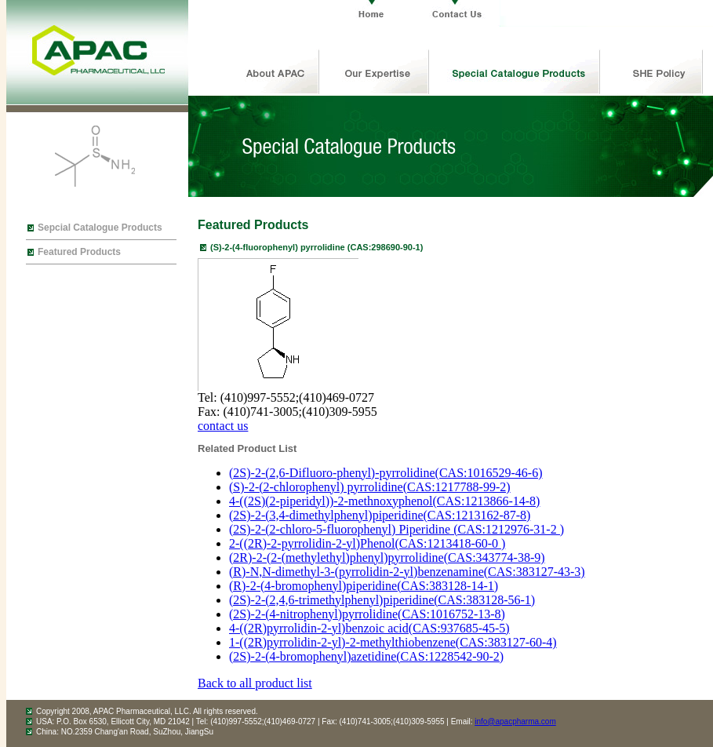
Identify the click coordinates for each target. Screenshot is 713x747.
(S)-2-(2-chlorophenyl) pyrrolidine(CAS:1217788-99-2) (370, 487)
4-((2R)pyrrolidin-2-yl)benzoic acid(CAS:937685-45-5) (369, 628)
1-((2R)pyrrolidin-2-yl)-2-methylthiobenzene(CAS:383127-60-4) (393, 642)
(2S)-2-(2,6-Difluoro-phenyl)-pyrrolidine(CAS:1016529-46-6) (385, 472)
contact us (223, 425)
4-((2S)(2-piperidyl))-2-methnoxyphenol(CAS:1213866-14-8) (384, 501)
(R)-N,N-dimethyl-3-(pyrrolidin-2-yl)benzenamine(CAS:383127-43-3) (407, 571)
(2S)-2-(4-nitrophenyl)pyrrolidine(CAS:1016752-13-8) (367, 614)
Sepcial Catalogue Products (100, 227)
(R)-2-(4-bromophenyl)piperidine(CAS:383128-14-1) (363, 585)
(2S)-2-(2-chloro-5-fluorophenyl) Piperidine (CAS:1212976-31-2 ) (396, 529)
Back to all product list (255, 683)
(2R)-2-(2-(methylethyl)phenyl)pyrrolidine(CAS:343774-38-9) (387, 557)
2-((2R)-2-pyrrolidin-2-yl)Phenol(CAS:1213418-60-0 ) (367, 543)
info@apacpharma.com (515, 721)
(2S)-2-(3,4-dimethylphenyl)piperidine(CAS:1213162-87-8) (379, 515)
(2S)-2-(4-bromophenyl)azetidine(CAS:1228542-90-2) (366, 656)
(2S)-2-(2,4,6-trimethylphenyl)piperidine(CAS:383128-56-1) (382, 600)
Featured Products (79, 251)
